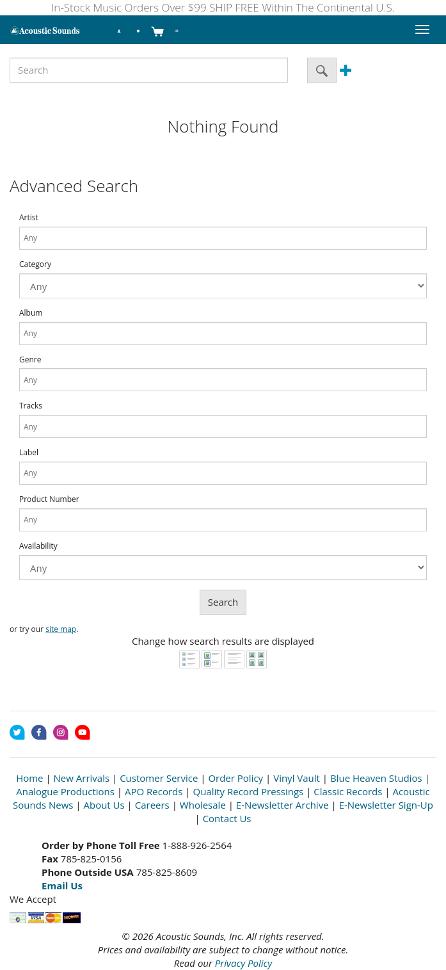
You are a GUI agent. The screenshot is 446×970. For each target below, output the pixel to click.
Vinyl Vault (296, 778)
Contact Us (227, 818)
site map (60, 629)
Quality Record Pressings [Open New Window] (248, 791)
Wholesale (203, 804)
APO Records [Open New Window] (153, 791)
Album (30, 313)
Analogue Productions (65, 791)
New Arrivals (82, 778)
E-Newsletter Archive (282, 804)
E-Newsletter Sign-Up (386, 804)
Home (29, 778)
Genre (30, 360)
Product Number (49, 499)
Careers (152, 804)
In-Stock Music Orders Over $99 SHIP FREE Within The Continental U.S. (223, 7)
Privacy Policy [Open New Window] (243, 963)
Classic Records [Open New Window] (348, 791)
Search (223, 601)
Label (28, 453)
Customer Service (159, 778)
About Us (103, 804)
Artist (28, 218)
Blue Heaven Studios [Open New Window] (376, 778)
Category (35, 264)
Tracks (30, 406)
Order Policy (235, 778)
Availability (38, 546)
